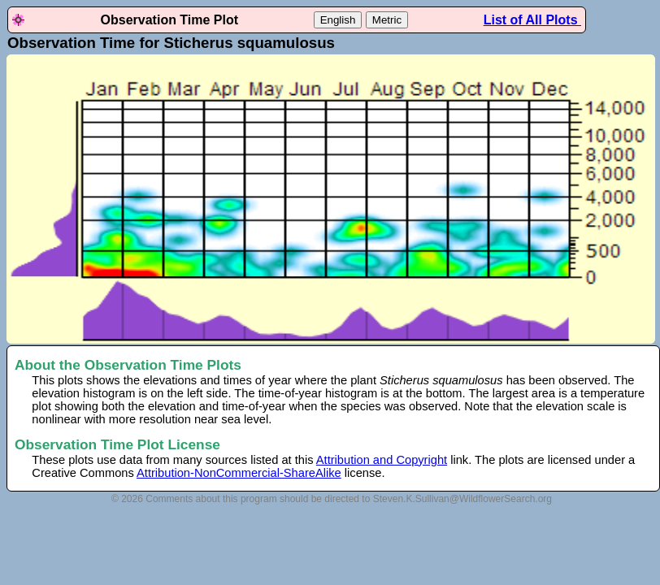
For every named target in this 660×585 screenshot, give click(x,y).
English (338, 20)
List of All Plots (532, 20)
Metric (387, 20)
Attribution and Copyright (381, 459)
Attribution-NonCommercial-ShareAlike (239, 472)
